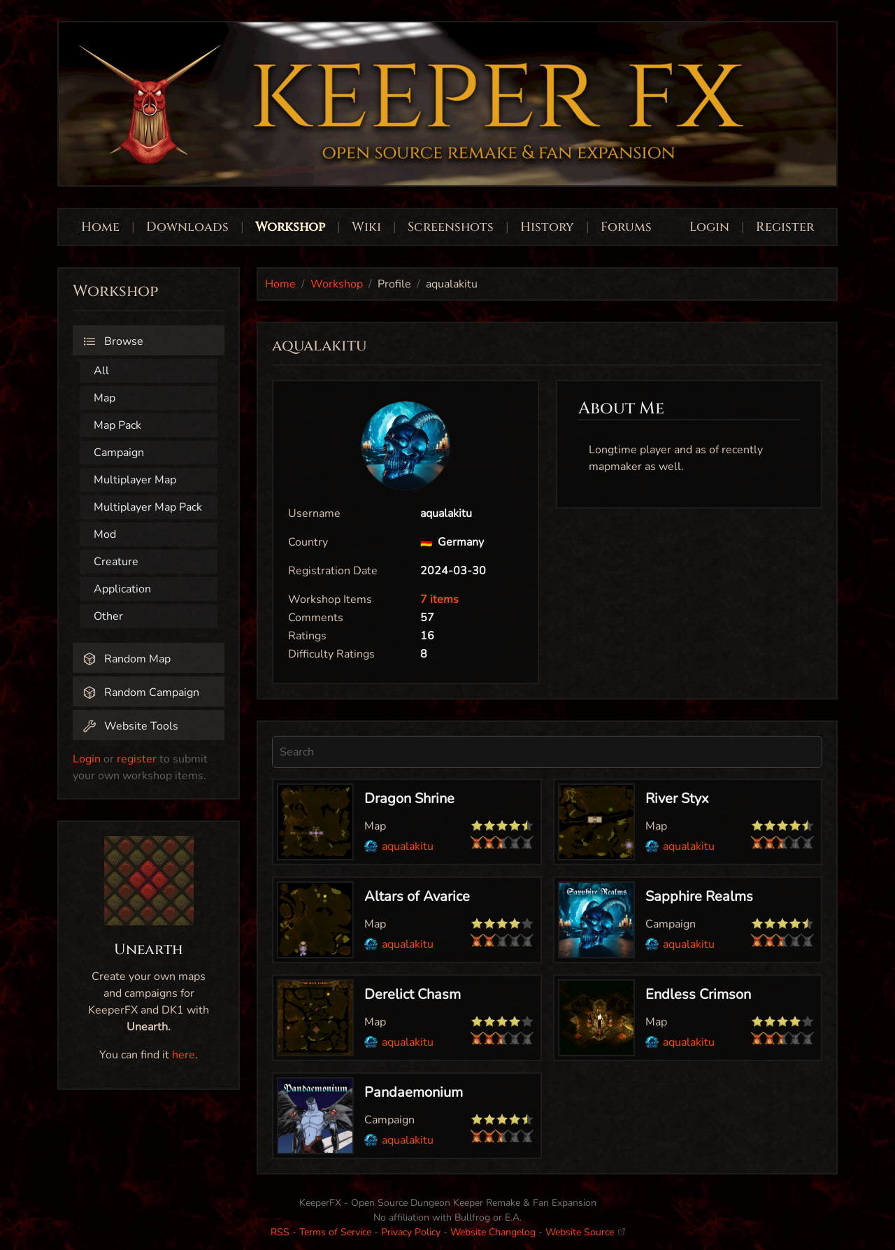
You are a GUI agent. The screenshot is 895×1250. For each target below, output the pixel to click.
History (547, 227)
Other (108, 616)
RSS (280, 1232)
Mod (105, 534)
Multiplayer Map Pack (148, 507)
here (183, 1055)
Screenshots (451, 227)
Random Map (127, 659)
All (101, 370)
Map (104, 398)
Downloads (187, 227)
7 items (439, 599)
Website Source (585, 1232)
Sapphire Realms (699, 896)
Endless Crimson (698, 994)
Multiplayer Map (135, 480)
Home (100, 227)
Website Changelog (493, 1232)
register (137, 759)
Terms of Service (335, 1232)
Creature (116, 561)
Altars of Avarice (417, 896)
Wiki (366, 227)
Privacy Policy (411, 1232)
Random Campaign (141, 692)
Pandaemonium (413, 1092)
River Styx (677, 798)
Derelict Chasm (412, 994)
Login (711, 227)
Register (785, 227)
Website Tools (130, 726)
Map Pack (117, 425)
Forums (626, 227)
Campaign (119, 452)
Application (122, 589)
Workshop (290, 227)
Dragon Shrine (409, 798)
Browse (113, 341)
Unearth (148, 950)
